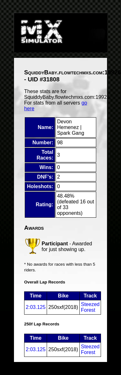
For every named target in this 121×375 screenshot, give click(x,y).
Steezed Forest (90, 307)
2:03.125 (35, 307)
